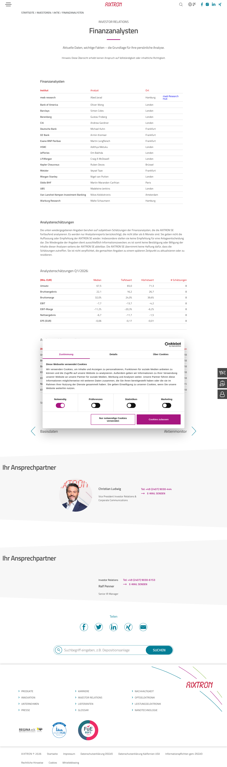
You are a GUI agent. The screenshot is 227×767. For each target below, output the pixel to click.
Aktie (56, 13)
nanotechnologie (146, 710)
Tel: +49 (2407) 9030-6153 (139, 580)
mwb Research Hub (171, 97)
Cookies (53, 762)
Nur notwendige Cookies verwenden (113, 419)
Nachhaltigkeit (144, 691)
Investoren (44, 13)
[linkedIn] (213, 4)
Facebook (84, 627)
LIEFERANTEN (85, 704)
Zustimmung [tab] (66, 354)
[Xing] (220, 4)
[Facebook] (201, 4)
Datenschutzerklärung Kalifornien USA (139, 754)
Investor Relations (90, 697)
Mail (143, 627)
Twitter (98, 627)
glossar (83, 710)
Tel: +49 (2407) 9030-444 (156, 489)
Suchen (159, 650)
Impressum (69, 754)
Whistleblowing (70, 762)
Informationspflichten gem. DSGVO (184, 754)
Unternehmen (30, 704)
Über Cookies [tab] (161, 354)
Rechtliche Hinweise (32, 762)
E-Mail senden (156, 493)
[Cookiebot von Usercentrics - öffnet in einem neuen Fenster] (167, 344)
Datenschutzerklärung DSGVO (97, 754)
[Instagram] (207, 4)
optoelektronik (145, 697)
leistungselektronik (148, 704)
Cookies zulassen (159, 419)
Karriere (83, 691)
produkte (27, 691)
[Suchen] (180, 4)
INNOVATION (28, 697)
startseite (27, 13)
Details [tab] (113, 354)
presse (25, 710)
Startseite (52, 754)
